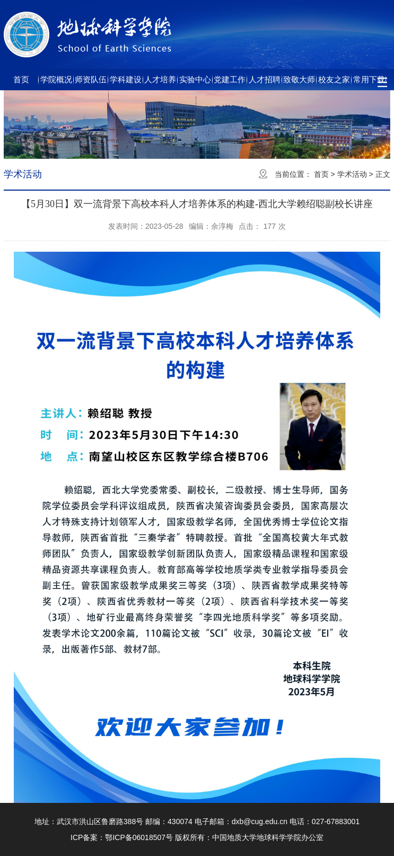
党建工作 (230, 79)
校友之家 (334, 79)
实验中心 (195, 79)
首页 (21, 79)
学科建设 (126, 79)
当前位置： (293, 174)
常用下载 (369, 79)
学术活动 (352, 174)
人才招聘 (265, 79)
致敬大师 (299, 79)
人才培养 (160, 79)
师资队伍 (91, 79)
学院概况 (56, 79)
